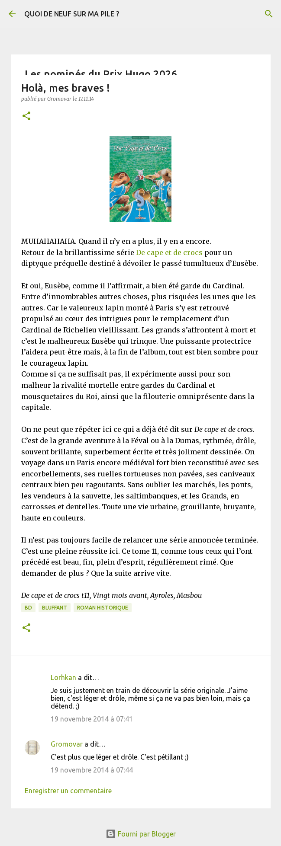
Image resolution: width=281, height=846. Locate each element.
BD (28, 607)
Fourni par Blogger (141, 834)
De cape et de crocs (169, 252)
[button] (26, 116)
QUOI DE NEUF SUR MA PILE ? (71, 14)
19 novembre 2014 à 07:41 (92, 719)
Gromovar (67, 744)
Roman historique (102, 607)
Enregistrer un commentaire (68, 791)
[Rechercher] (269, 13)
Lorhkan (63, 677)
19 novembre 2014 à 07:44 (92, 770)
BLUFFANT (54, 607)
